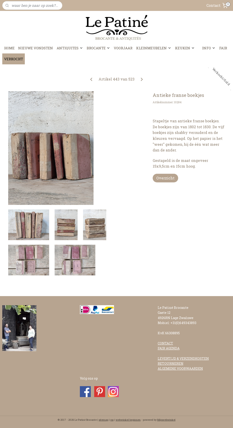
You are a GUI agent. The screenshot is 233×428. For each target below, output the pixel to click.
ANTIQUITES (70, 48)
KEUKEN (185, 48)
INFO (208, 48)
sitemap (103, 419)
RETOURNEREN (170, 363)
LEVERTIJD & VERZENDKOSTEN (183, 358)
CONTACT (165, 343)
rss (112, 419)
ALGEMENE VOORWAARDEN (180, 368)
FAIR (223, 48)
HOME (9, 48)
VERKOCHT (13, 59)
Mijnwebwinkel (166, 419)
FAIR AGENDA (169, 348)
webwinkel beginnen (128, 419)
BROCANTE (98, 48)
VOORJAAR (123, 48)
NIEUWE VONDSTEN (35, 48)
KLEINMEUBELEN (153, 48)
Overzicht (165, 178)
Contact (213, 5)
